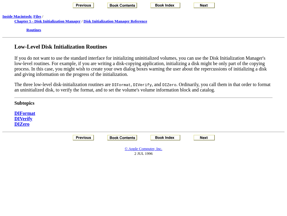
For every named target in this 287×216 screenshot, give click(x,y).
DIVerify (23, 118)
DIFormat (24, 113)
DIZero (21, 124)
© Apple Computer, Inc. (143, 148)
